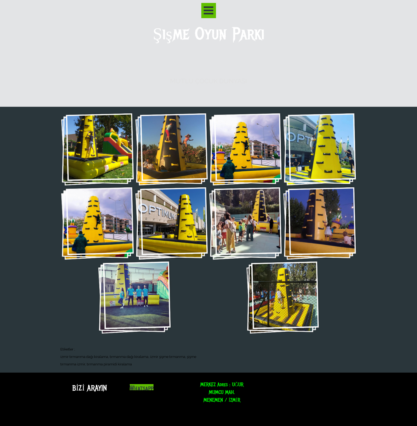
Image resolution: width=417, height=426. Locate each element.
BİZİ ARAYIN (89, 388)
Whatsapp (142, 388)
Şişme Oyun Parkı (209, 34)
